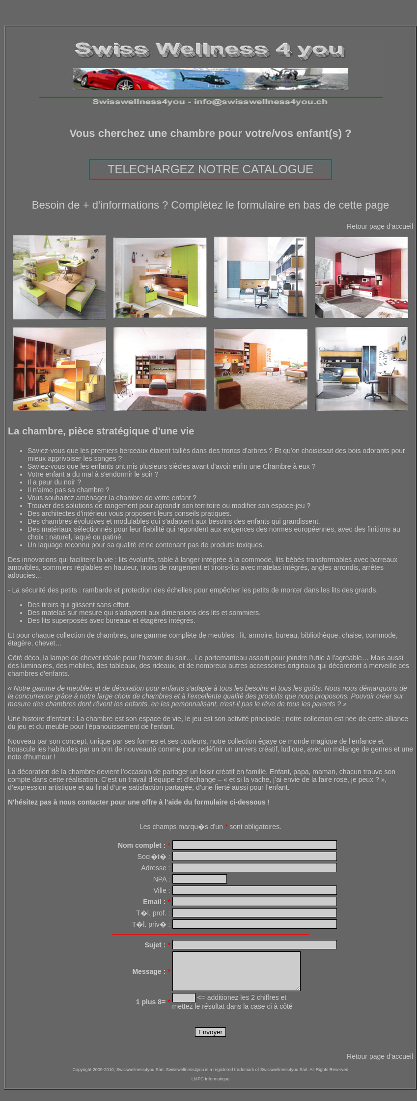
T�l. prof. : (153, 913)
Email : (156, 902)
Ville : (162, 890)
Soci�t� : (154, 856)
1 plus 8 (153, 1009)
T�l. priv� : (151, 924)
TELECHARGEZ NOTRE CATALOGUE (210, 169)
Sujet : (157, 945)
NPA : (161, 879)
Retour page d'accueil (380, 226)
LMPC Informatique (211, 1086)
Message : (151, 975)
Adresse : (155, 868)
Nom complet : (144, 845)
